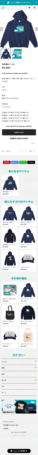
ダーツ (4, 392)
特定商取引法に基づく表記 (10, 425)
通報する (33, 143)
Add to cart (19, 132)
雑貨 (3, 368)
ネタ (3, 386)
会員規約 (5, 428)
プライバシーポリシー (9, 421)
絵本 (3, 374)
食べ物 (4, 380)
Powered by (19, 435)
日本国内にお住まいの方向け (19, 138)
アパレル (4, 362)
